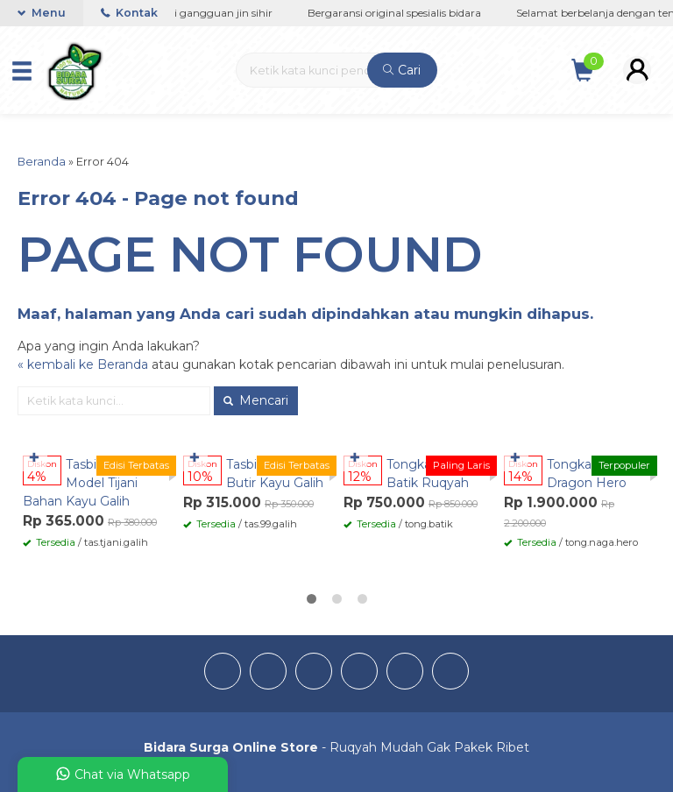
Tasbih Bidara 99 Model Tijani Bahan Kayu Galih (94, 482)
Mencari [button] (255, 400)
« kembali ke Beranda (83, 364)
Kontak (129, 12)
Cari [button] (402, 70)
